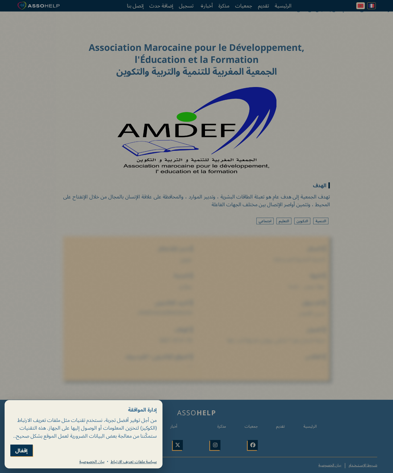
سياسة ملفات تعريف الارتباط (134, 461)
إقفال (21, 450)
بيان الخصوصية (91, 461)
